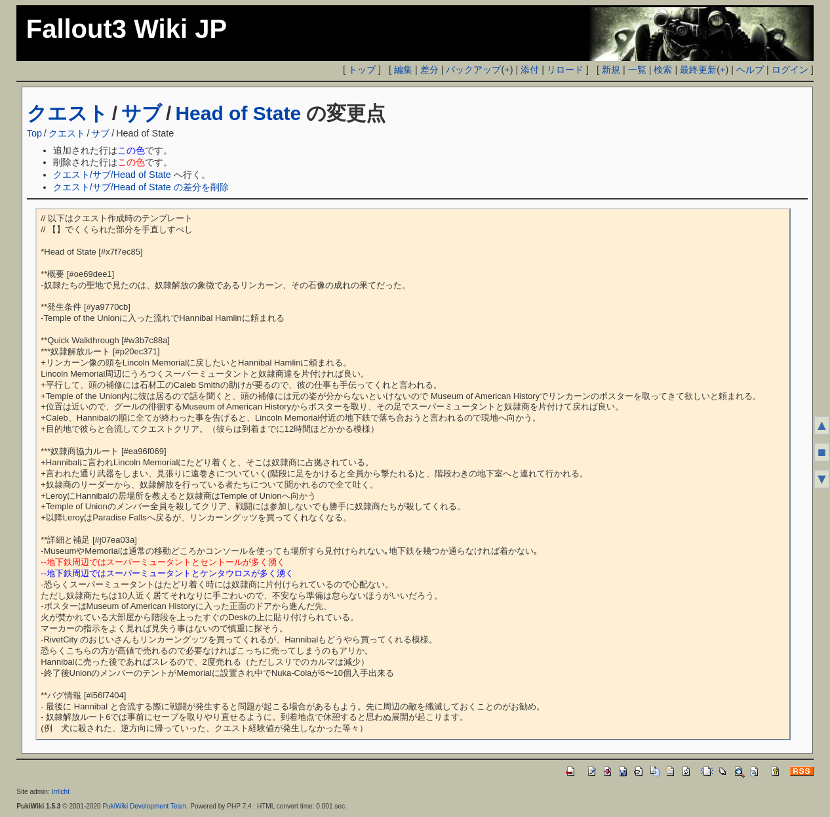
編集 (403, 69)
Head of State (238, 113)
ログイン (790, 69)
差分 (429, 69)
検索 (663, 69)
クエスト (67, 113)
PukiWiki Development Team (144, 806)
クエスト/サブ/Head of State (112, 174)
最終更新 (698, 69)
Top (34, 133)
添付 (530, 69)
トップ (362, 69)
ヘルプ (750, 69)
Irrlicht (60, 791)
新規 (611, 69)
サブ (141, 113)
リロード (565, 69)
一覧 (637, 69)
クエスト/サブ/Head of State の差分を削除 (141, 187)
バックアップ (473, 69)
